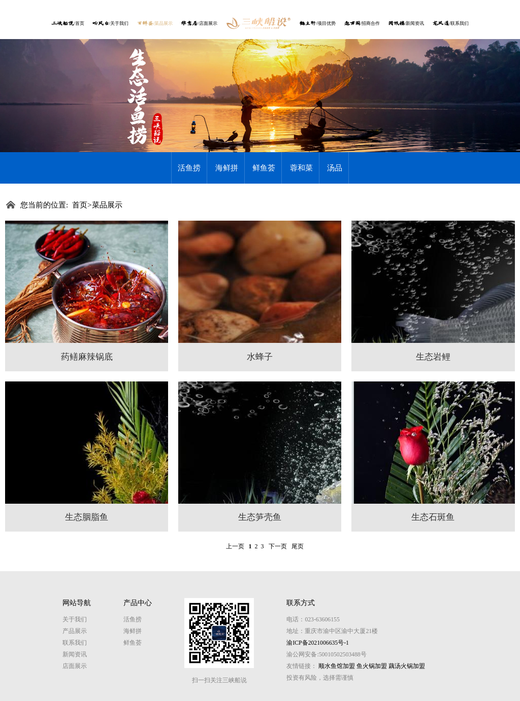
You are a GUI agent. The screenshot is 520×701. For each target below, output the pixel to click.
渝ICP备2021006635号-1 (317, 643)
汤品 (334, 168)
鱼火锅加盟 (371, 666)
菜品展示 (107, 204)
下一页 (278, 546)
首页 (79, 204)
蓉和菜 (301, 168)
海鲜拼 (226, 168)
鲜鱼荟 (263, 168)
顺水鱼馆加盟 (336, 666)
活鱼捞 (189, 168)
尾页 (297, 546)
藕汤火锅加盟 (406, 666)
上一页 (235, 546)
